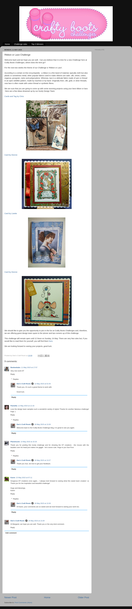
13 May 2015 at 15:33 (29, 442)
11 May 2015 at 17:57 (29, 367)
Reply (12, 374)
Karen (12, 477)
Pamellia (13, 406)
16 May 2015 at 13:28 (42, 503)
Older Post (83, 597)
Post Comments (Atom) (23, 602)
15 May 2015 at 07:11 (24, 477)
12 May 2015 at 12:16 (26, 406)
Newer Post (10, 597)
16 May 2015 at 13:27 (42, 460)
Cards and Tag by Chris (14, 96)
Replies (16, 379)
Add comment (11, 533)
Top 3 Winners (37, 44)
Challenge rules (20, 44)
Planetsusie (15, 442)
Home (7, 44)
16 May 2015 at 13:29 (36, 521)
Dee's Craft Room (24, 384)
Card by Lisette (10, 213)
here (51, 341)
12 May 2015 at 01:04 (42, 384)
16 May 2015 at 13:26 (42, 424)
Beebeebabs (15, 367)
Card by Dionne (10, 155)
